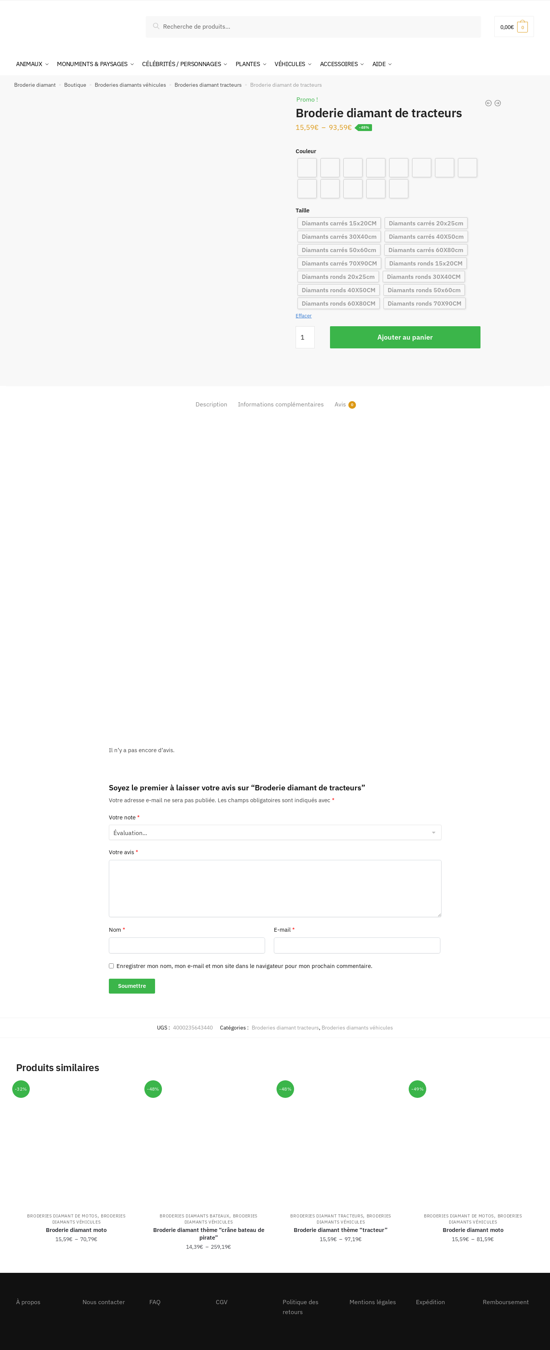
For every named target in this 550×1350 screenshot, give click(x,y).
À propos (28, 1302)
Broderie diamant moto (76, 1229)
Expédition (430, 1302)
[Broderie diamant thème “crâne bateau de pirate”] (208, 1144)
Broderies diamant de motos (62, 1216)
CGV (222, 1302)
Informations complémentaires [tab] (281, 404)
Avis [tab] (340, 404)
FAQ (154, 1302)
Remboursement (506, 1302)
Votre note (124, 817)
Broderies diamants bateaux (194, 1216)
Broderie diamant (35, 84)
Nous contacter (103, 1302)
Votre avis (123, 852)
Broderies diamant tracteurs (208, 84)
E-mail (284, 929)
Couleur (306, 150)
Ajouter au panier (405, 337)
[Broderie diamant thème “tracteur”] (340, 1144)
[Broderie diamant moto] (76, 1144)
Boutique (75, 84)
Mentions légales (372, 1302)
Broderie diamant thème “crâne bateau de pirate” (208, 1233)
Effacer (304, 315)
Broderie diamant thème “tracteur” (341, 1229)
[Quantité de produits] (305, 337)
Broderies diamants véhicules (130, 84)
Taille (302, 210)
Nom (117, 929)
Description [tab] (211, 404)
